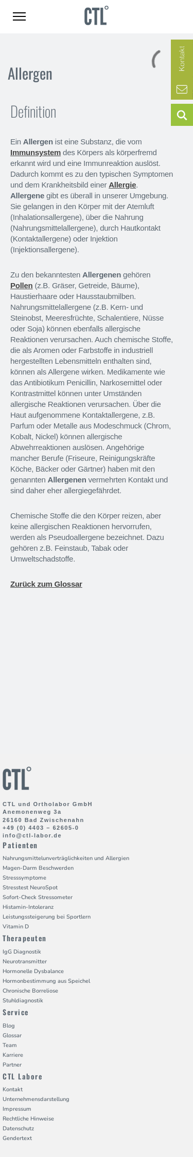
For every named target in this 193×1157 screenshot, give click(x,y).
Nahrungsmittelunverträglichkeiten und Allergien (66, 858)
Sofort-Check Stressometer (38, 897)
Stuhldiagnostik (23, 1000)
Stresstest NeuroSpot (30, 887)
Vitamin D (16, 926)
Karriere (13, 1055)
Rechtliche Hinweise (28, 1119)
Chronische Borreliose (30, 991)
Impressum (17, 1109)
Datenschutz (18, 1128)
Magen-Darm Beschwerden (38, 868)
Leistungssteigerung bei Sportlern (47, 917)
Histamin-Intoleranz (28, 907)
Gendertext (17, 1138)
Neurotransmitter (25, 961)
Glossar (12, 1035)
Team (10, 1045)
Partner (12, 1065)
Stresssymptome (24, 878)
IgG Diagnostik (22, 952)
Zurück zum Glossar (46, 584)
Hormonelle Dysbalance (33, 971)
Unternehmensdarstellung (36, 1099)
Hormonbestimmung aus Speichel (46, 981)
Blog (9, 1026)
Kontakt (13, 1089)
